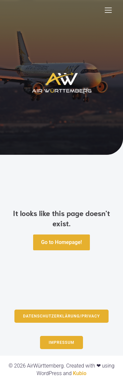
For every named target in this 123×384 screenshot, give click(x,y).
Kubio (79, 373)
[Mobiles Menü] (108, 10)
